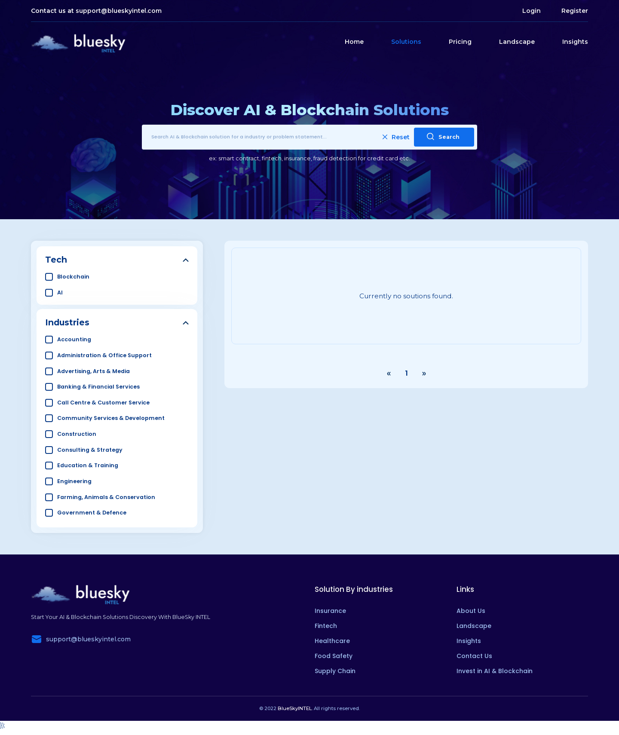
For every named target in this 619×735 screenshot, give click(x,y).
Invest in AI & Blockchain (495, 671)
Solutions (406, 42)
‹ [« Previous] (388, 373)
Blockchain (73, 276)
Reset (396, 137)
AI (60, 292)
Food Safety (333, 656)
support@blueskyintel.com (119, 11)
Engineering (74, 481)
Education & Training (87, 465)
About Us (471, 610)
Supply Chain (335, 671)
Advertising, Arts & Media (93, 371)
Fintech (326, 626)
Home (354, 42)
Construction (76, 434)
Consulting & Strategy (90, 450)
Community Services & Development (111, 418)
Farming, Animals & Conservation (106, 497)
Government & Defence (91, 512)
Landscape (517, 42)
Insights (575, 42)
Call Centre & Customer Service (103, 402)
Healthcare (332, 641)
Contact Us (474, 656)
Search (443, 136)
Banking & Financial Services (98, 386)
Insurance (330, 610)
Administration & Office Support (104, 355)
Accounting (74, 339)
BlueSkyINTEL (295, 708)
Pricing (460, 42)
